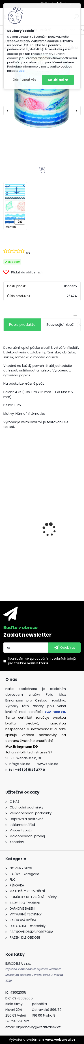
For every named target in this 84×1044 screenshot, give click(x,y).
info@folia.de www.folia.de (33, 764)
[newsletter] (64, 647)
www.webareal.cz (60, 1039)
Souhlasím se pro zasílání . (42, 660)
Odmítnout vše (24, 80)
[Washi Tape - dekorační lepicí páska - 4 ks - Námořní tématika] (42, 91)
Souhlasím (58, 79)
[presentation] (7, 110)
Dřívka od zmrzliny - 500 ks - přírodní (38, 527)
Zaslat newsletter (27, 634)
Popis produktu (22, 324)
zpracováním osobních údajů (53, 658)
